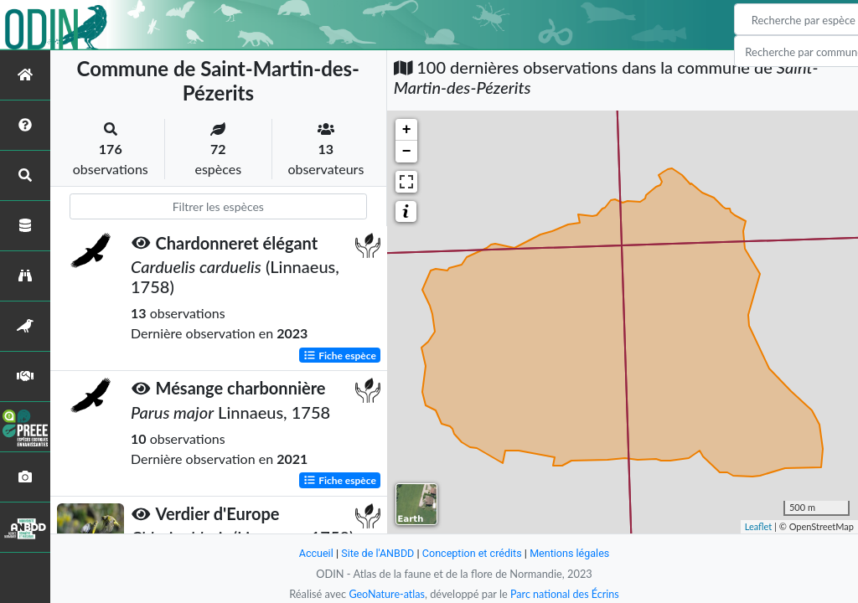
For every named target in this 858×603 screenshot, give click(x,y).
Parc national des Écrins (565, 593)
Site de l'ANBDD (376, 553)
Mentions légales (571, 553)
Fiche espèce (339, 354)
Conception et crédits (472, 553)
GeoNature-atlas (385, 593)
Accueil (313, 553)
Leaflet (759, 526)
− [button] (406, 152)
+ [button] (406, 130)
